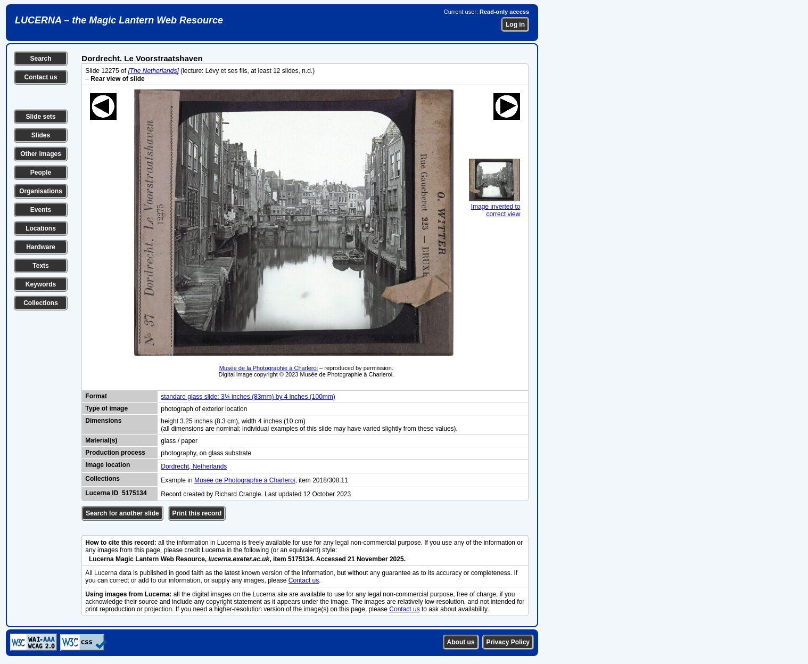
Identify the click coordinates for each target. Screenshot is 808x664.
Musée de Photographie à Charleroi (244, 480)
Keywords (41, 284)
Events (40, 210)
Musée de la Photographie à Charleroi (268, 368)
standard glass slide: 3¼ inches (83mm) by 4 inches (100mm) (248, 396)
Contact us (40, 77)
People (40, 172)
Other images (40, 154)
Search (40, 58)
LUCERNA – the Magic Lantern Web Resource (119, 20)
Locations (41, 228)
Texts (40, 265)
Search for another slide (122, 513)
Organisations (40, 191)
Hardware (40, 247)
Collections (40, 303)
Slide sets (40, 116)
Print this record (197, 513)
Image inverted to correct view (494, 206)
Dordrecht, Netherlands (194, 466)
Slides (40, 135)
